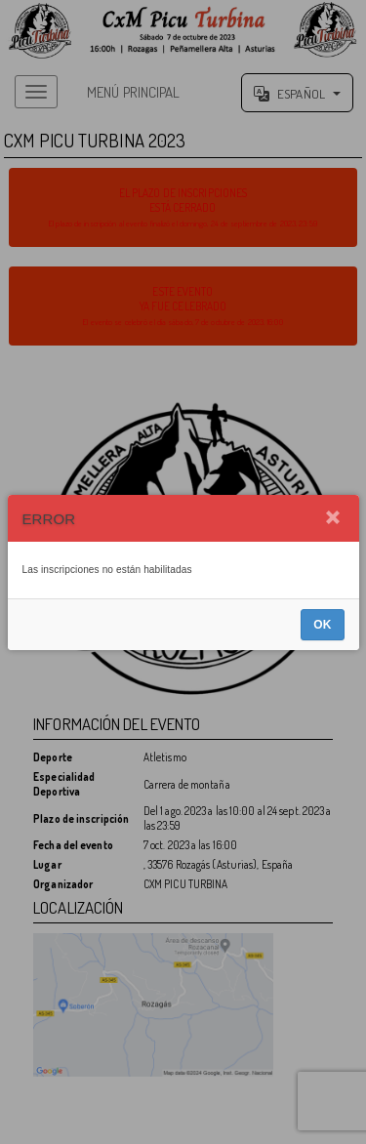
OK (322, 625)
